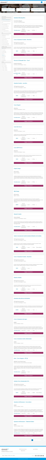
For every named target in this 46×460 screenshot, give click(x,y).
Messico (14, 455)
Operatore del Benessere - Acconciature (22, 402)
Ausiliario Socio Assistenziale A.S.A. (21, 381)
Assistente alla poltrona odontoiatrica (22, 298)
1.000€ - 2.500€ (4, 67)
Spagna (3, 455)
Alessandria (4, 52)
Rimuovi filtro (4, 18)
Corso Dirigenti (17, 105)
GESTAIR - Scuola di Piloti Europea (19, 361)
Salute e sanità (4, 39)
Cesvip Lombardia (17, 217)
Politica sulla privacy (24, 449)
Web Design (16, 191)
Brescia (3, 57)
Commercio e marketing (5, 43)
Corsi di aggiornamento (5, 30)
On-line (3, 50)
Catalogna (6, 455)
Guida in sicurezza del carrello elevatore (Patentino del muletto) (27, 236)
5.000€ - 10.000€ (4, 70)
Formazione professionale (6, 19)
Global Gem (16, 108)
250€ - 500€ (4, 65)
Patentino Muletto (17, 277)
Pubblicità (36, 449)
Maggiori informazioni (28, 54)
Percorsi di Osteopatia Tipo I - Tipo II (22, 60)
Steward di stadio (17, 214)
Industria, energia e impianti (6, 38)
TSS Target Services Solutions (19, 42)
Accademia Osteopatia (18, 63)
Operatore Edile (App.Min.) (19, 17)
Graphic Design (17, 168)
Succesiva (42, 440)
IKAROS (15, 322)
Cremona (3, 60)
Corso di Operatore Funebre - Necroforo (22, 39)
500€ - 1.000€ (4, 66)
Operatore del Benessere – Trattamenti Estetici (24, 421)
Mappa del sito (23, 450)
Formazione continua (5, 27)
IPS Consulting (16, 171)
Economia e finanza (5, 42)
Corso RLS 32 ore (18, 126)
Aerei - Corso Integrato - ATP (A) (21, 358)
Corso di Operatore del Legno (20, 319)
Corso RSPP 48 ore (18, 147)
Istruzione (3, 37)
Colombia (9, 455)
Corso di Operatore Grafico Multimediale (22, 338)
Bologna (4, 56)
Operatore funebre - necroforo (20, 83)
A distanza (4, 51)
